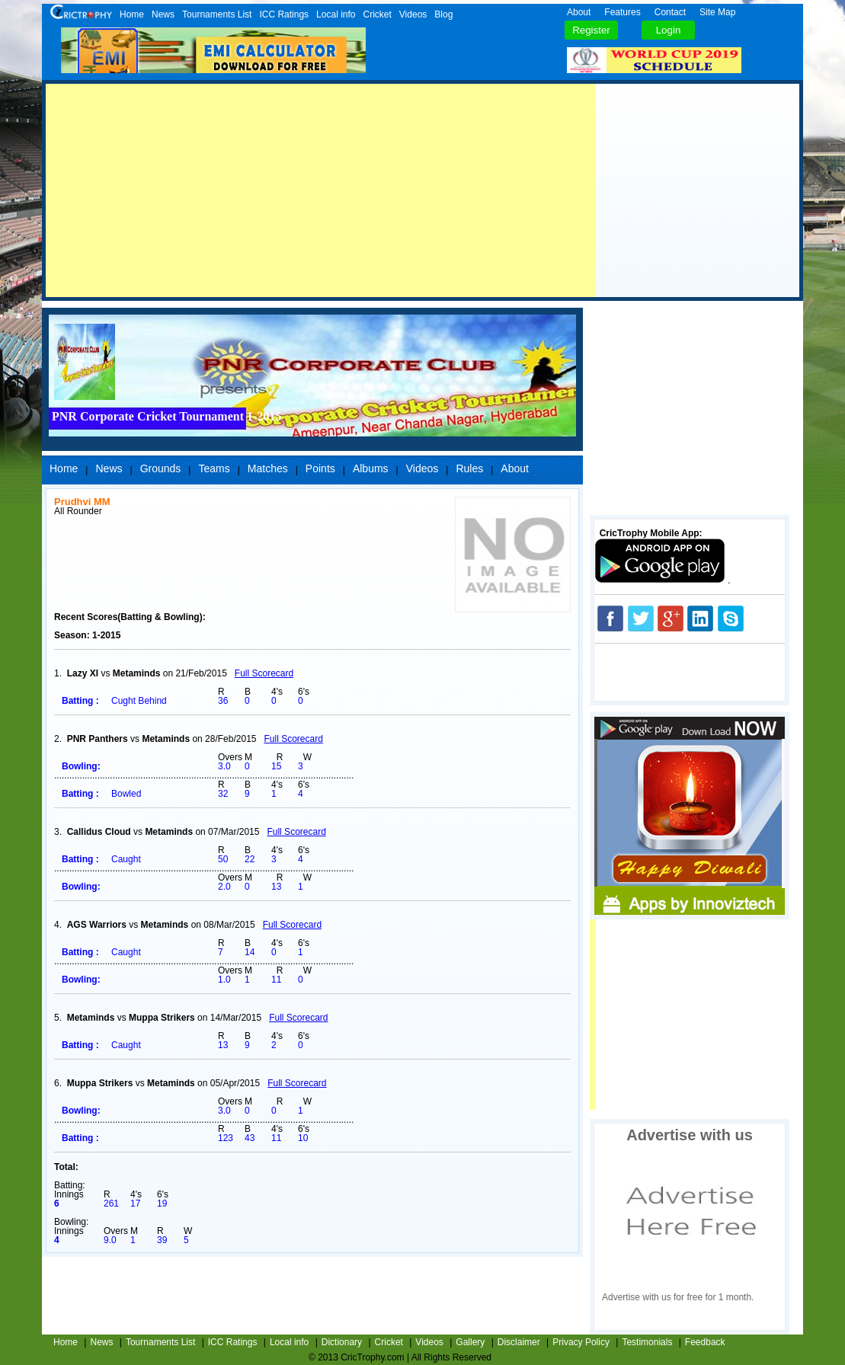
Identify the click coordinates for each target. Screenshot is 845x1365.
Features (622, 12)
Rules (469, 468)
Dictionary (342, 1342)
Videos (413, 14)
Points (320, 468)
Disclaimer (519, 1342)
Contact (670, 12)
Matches (268, 468)
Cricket (377, 14)
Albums (371, 468)
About (579, 12)
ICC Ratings (284, 14)
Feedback (705, 1342)
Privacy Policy (581, 1342)
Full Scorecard (264, 673)
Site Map (717, 12)
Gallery (470, 1342)
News (163, 14)
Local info (335, 14)
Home (132, 14)
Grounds (160, 468)
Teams (213, 468)
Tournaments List (216, 14)
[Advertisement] (321, 190)
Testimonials (647, 1342)
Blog (443, 14)
